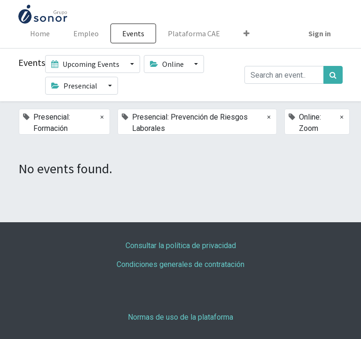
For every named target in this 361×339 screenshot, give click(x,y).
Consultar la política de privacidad (181, 245)
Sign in (319, 33)
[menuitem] (40, 33)
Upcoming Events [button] (86, 64)
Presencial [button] (75, 85)
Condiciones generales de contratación (180, 264)
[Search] (333, 75)
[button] (246, 33)
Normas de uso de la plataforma (180, 317)
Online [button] (167, 64)
